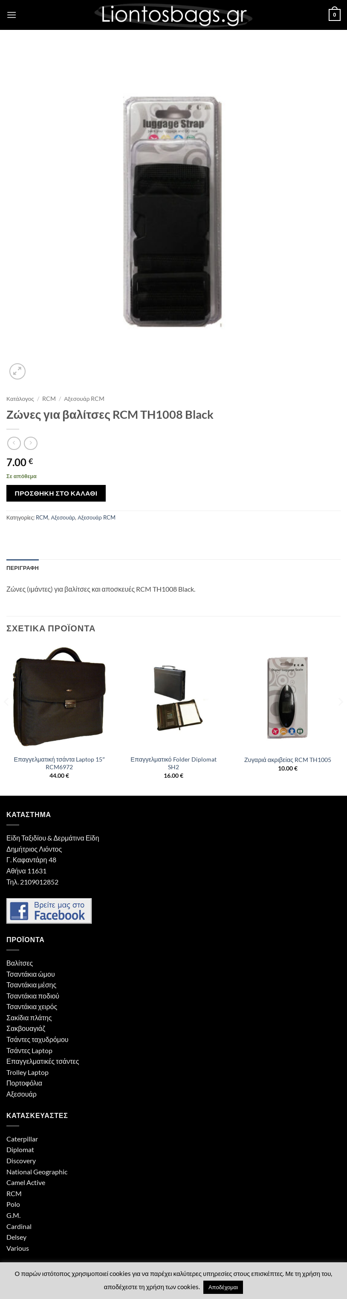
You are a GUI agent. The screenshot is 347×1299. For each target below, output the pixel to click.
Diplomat (20, 1149)
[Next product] (13, 443)
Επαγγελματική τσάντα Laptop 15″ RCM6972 (59, 763)
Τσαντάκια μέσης (31, 985)
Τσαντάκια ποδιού (32, 996)
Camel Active (25, 1182)
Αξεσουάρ (63, 517)
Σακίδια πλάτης (29, 1017)
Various (17, 1248)
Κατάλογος (20, 398)
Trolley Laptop (27, 1072)
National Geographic (36, 1172)
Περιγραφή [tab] (22, 567)
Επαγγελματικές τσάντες (42, 1061)
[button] (11, 14)
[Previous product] (30, 443)
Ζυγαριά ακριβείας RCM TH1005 (287, 759)
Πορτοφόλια (24, 1083)
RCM (49, 398)
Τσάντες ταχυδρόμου (37, 1039)
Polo (13, 1204)
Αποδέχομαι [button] (223, 1287)
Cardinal (19, 1226)
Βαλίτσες (19, 963)
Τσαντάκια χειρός (31, 1006)
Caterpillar (22, 1139)
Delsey (16, 1237)
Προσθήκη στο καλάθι (56, 493)
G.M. (13, 1215)
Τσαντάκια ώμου (30, 974)
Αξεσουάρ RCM (84, 398)
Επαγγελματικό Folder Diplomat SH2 (173, 763)
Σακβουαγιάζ (25, 1028)
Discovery (21, 1160)
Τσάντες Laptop (29, 1050)
